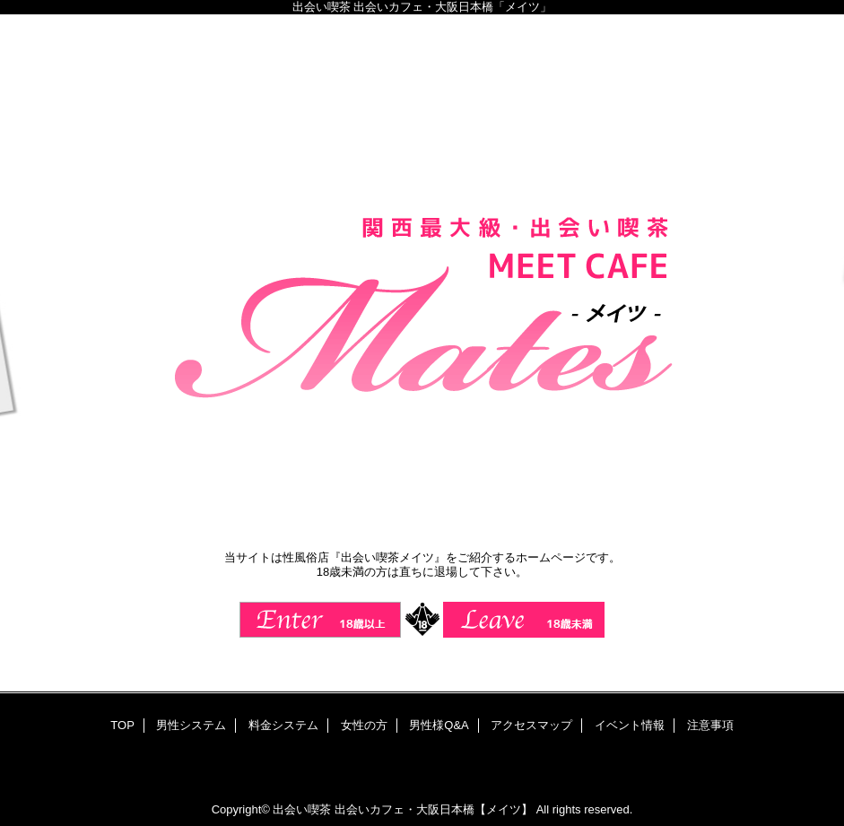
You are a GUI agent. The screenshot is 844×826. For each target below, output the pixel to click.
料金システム (283, 725)
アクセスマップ (531, 725)
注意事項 (710, 725)
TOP (122, 725)
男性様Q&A (438, 725)
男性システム (191, 725)
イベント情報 (630, 725)
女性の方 (364, 725)
